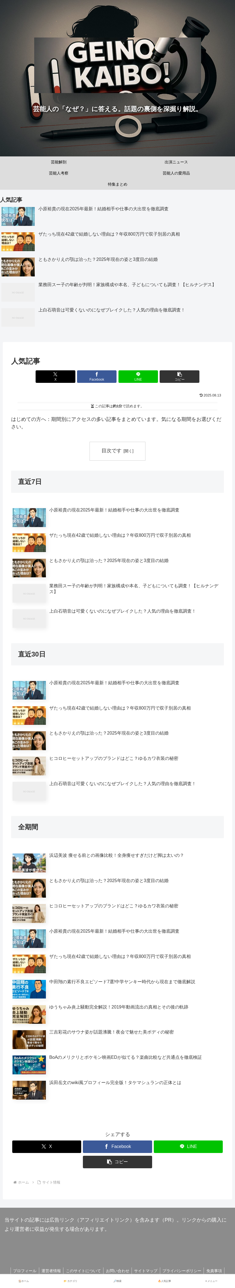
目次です (112, 450)
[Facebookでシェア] (100, 376)
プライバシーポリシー (183, 1271)
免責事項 (217, 1271)
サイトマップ (147, 1271)
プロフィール (22, 1271)
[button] (171, 376)
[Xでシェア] (64, 376)
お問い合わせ (117, 1271)
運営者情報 (49, 1271)
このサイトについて (82, 1271)
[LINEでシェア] (135, 376)
